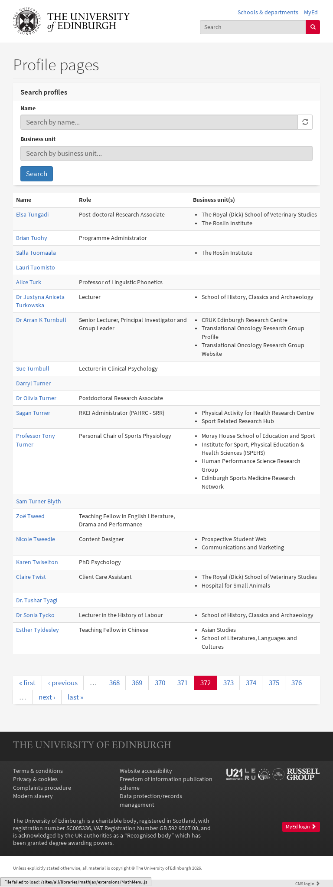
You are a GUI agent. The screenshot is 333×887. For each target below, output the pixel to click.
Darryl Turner (33, 383)
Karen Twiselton (37, 562)
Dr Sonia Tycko (35, 615)
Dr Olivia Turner (36, 398)
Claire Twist (31, 577)
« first (27, 682)
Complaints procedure (42, 788)
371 (182, 682)
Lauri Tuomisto (35, 267)
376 (296, 682)
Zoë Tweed (30, 516)
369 (137, 682)
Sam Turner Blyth (38, 501)
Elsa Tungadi (32, 214)
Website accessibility (146, 771)
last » (75, 697)
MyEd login (301, 827)
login (307, 883)
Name (28, 108)
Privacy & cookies (35, 779)
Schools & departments (268, 12)
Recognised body (149, 835)
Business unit (38, 139)
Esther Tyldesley (37, 630)
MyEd (311, 12)
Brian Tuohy (31, 238)
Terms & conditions (38, 771)
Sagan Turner (33, 413)
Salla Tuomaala (36, 252)
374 (251, 682)
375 (274, 682)
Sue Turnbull (32, 368)
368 (114, 682)
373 (228, 682)
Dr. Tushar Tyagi (36, 600)
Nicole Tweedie (35, 539)
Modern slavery (33, 796)
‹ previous (63, 682)
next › (47, 697)
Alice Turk (28, 282)
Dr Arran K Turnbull (41, 320)
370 (160, 682)
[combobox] (253, 27)
